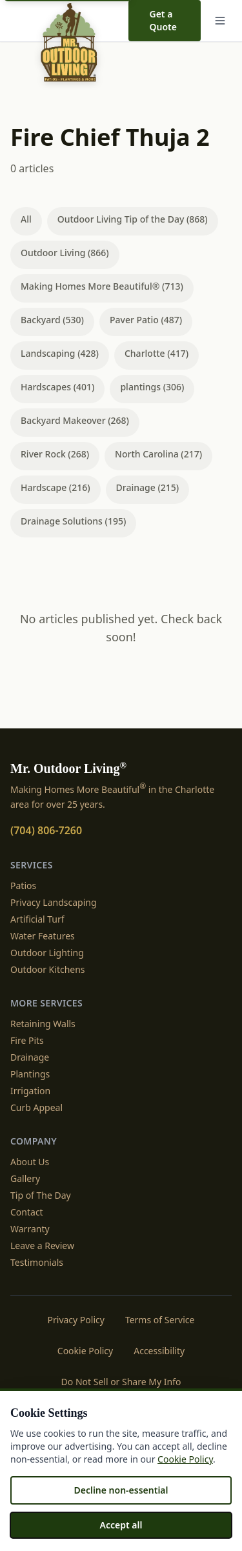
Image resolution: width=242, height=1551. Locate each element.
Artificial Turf (37, 919)
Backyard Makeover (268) (75, 420)
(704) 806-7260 (46, 830)
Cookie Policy (85, 1351)
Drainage (29, 1057)
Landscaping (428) (60, 353)
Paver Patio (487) (146, 320)
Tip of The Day (40, 1195)
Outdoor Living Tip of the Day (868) (132, 219)
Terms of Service (160, 1320)
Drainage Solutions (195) (73, 521)
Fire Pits (27, 1040)
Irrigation (30, 1091)
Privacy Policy (76, 1320)
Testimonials (36, 1262)
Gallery (25, 1178)
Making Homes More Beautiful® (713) (102, 286)
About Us (29, 1162)
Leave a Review (42, 1245)
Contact (26, 1212)
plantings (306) (152, 387)
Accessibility (159, 1351)
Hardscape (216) (55, 487)
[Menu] (220, 20)
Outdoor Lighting (47, 952)
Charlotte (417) (156, 353)
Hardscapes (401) (57, 387)
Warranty (30, 1229)
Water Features (42, 936)
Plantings (30, 1074)
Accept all (121, 1525)
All (26, 219)
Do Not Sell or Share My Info (121, 1382)
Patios (23, 885)
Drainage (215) (147, 487)
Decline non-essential (121, 1490)
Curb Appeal (36, 1107)
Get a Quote (162, 20)
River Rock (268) (55, 454)
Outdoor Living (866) (65, 252)
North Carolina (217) (158, 454)
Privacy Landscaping (53, 902)
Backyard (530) (52, 320)
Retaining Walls (43, 1023)
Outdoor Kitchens (47, 969)
